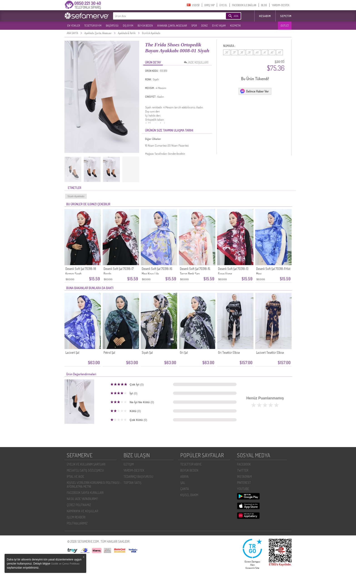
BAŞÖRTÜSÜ (112, 25)
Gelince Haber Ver (254, 91)
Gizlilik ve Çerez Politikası (65, 563)
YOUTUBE (243, 489)
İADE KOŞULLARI (197, 62)
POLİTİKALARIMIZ (77, 523)
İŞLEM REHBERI (76, 517)
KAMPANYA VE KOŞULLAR (82, 511)
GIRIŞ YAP (209, 5)
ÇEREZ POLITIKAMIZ (79, 505)
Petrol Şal (109, 352)
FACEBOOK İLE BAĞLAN (244, 5)
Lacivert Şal (72, 352)
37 (234, 52)
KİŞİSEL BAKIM (189, 495)
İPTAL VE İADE (75, 476)
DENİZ (204, 25)
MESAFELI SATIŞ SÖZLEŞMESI (85, 470)
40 (257, 52)
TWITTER (242, 470)
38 (242, 52)
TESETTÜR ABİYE (191, 464)
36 (226, 52)
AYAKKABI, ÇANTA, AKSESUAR (172, 25)
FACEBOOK (244, 464)
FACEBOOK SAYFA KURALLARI (85, 493)
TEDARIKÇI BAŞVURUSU (138, 476)
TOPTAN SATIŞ (132, 483)
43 (279, 52)
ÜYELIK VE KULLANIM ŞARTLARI (86, 464)
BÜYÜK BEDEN (145, 25)
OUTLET (285, 25)
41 (265, 52)
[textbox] (162, 16)
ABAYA (184, 476)
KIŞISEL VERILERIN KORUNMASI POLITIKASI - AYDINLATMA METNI (94, 484)
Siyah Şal (147, 352)
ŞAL (182, 483)
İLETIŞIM (129, 464)
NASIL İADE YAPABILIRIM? (82, 499)
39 (249, 52)
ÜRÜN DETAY (153, 62)
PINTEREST (244, 483)
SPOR (194, 25)
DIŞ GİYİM (128, 25)
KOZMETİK (235, 25)
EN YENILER (73, 25)
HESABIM (265, 16)
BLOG (264, 5)
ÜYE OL (223, 5)
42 (272, 52)
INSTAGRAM (244, 476)
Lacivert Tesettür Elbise (270, 352)
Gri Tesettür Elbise (229, 352)
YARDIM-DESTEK (280, 5)
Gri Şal (184, 352)
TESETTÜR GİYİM (92, 25)
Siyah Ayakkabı (75, 196)
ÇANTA (184, 489)
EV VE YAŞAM (219, 25)
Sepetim (286, 16)
